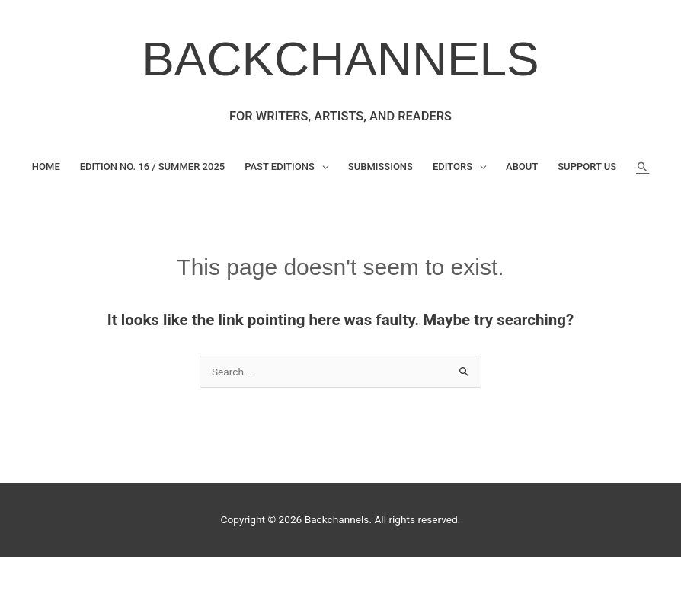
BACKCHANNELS (340, 58)
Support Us (587, 166)
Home (46, 166)
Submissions (380, 166)
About (522, 166)
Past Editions (280, 166)
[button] (642, 167)
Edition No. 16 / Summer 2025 (152, 166)
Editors (452, 166)
